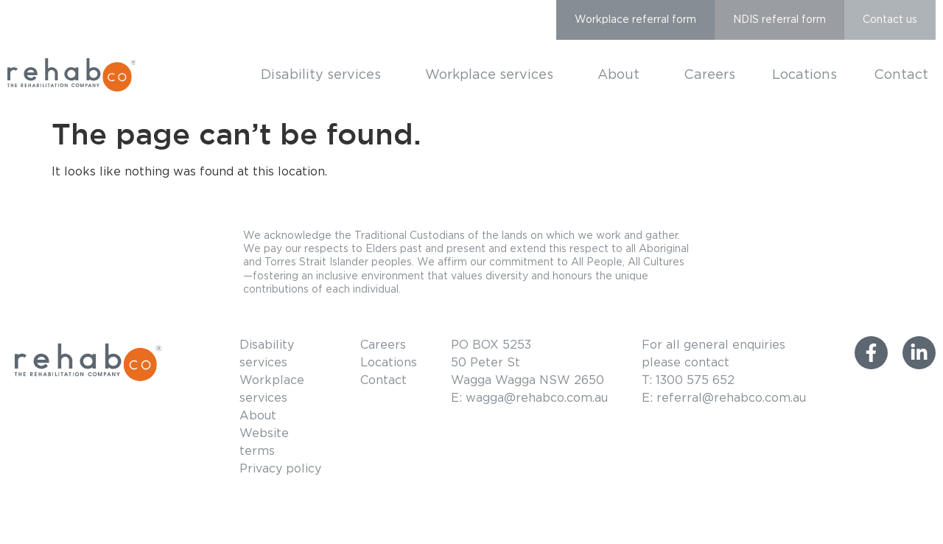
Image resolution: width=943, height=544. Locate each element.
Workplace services (493, 75)
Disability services (324, 75)
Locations (804, 75)
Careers (709, 75)
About (622, 75)
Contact (901, 75)
